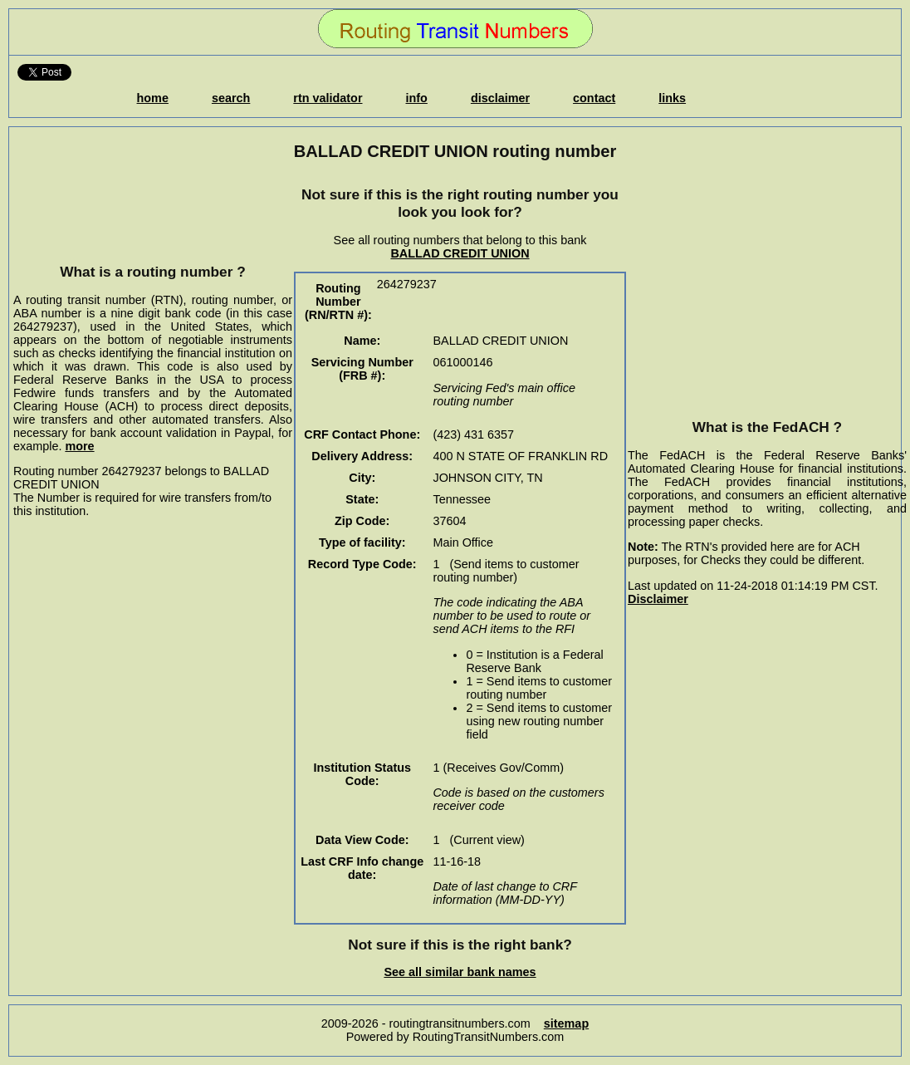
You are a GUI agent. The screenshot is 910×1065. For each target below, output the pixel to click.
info (417, 98)
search (231, 98)
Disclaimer (658, 599)
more (79, 446)
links (672, 98)
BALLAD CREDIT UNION (459, 253)
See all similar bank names (460, 972)
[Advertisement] (153, 211)
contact (594, 98)
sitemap (566, 1023)
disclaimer (500, 98)
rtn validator (327, 98)
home (153, 98)
